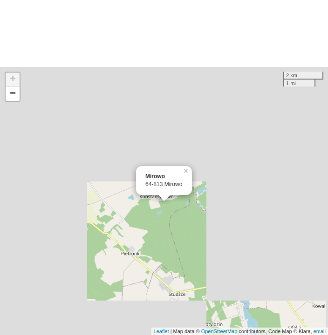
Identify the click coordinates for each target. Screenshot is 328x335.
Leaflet (161, 331)
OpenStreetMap (219, 331)
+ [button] (13, 80)
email (320, 331)
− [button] (13, 94)
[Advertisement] (164, 33)
